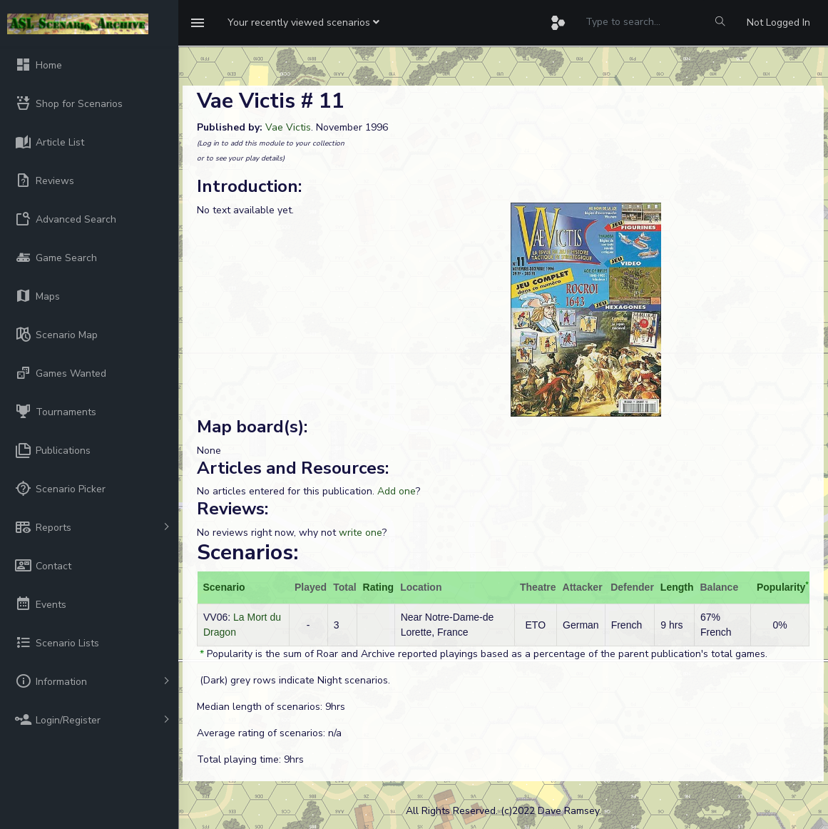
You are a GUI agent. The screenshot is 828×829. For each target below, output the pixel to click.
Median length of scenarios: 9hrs (271, 706)
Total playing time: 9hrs (250, 759)
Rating (378, 587)
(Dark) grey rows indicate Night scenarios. (293, 680)
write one (360, 532)
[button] (303, 23)
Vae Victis (288, 127)
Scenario (224, 587)
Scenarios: (247, 552)
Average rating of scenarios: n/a (269, 733)
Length (677, 587)
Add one (396, 491)
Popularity (781, 587)
